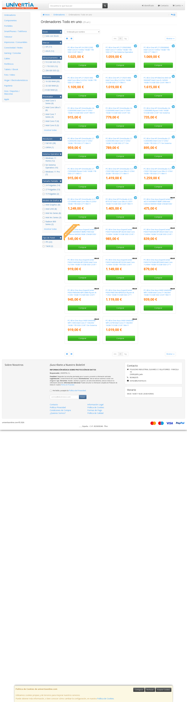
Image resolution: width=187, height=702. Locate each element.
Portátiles (8, 26)
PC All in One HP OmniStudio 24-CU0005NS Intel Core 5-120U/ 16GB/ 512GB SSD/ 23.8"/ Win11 (81, 192)
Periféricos (9, 64)
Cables (7, 58)
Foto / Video (9, 75)
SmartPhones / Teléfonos (15, 31)
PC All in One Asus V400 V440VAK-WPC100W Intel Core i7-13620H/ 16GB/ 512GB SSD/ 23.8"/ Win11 (158, 537)
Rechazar (150, 690)
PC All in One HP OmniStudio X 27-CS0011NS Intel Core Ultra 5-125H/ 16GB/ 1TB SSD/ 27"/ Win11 (158, 307)
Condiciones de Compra (60, 682)
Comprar (82, 92)
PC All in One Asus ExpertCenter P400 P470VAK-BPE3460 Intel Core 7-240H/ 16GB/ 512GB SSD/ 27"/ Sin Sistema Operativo (158, 481)
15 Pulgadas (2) (51, 194)
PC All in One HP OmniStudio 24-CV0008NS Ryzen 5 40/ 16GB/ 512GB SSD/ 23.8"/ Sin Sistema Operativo (157, 193)
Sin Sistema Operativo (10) (50, 166)
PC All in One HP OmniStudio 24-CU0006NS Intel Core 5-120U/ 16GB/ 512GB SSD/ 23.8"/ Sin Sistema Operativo (119, 193)
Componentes (10, 20)
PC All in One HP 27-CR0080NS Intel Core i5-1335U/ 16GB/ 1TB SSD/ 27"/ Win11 (157, 77)
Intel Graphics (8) (51, 204)
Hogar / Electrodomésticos (16, 80)
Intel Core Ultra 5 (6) (51, 108)
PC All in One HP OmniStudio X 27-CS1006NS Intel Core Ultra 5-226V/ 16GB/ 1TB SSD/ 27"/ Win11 (82, 364)
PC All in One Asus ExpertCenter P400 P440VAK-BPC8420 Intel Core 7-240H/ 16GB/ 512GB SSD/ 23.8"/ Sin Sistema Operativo (158, 423)
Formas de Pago (94, 682)
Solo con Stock (51, 36)
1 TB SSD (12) (50, 66)
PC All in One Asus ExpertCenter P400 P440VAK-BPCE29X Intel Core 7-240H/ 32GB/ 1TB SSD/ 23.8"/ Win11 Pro (120, 481)
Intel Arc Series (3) (52, 217)
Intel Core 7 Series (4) (49, 115)
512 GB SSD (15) (51, 62)
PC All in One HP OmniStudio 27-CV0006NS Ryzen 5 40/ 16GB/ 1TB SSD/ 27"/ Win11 (82, 307)
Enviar (82, 669)
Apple (6, 99)
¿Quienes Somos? (58, 685)
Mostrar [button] (170, 38)
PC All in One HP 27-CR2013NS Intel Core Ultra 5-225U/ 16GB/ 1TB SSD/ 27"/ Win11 (82, 134)
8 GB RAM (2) (50, 90)
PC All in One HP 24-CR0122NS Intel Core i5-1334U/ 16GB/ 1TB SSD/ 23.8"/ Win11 (81, 77)
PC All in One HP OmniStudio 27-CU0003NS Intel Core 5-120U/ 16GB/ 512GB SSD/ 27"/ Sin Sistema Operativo (119, 251)
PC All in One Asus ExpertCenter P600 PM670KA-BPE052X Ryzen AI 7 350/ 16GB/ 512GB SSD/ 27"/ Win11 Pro (120, 538)
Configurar (139, 690)
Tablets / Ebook (11, 69)
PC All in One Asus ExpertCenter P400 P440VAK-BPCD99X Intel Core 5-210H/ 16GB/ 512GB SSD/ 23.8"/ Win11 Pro (82, 481)
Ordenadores (10, 15)
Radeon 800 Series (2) (49, 223)
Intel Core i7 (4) (51, 121)
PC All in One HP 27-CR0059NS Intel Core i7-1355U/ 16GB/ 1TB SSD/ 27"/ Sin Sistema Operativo (119, 77)
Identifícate (148, 5)
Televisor (8, 36)
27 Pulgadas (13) (51, 189)
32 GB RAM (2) (50, 85)
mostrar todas (50, 130)
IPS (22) (47, 242)
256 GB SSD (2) (51, 70)
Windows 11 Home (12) (49, 159)
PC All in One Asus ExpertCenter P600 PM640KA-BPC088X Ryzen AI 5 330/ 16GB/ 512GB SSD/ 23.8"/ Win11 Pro (82, 538)
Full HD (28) (49, 143)
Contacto (163, 5)
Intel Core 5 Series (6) (49, 102)
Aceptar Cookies (163, 690)
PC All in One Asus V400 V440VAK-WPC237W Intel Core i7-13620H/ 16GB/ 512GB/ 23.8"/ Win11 (120, 595)
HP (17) (47, 47)
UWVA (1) (48, 147)
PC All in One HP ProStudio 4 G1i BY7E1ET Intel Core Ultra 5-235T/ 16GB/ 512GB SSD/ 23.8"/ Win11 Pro (119, 366)
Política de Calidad (95, 685)
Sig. (125, 38)
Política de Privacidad (67, 657)
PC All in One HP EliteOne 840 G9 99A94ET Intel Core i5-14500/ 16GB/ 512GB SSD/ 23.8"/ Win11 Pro (157, 135)
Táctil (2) (48, 246)
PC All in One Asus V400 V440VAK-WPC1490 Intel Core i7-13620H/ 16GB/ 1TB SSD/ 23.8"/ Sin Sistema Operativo (82, 596)
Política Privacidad (58, 679)
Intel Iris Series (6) (52, 213)
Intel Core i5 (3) (51, 125)
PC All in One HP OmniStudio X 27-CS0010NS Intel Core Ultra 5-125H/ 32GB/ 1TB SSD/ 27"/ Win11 (120, 307)
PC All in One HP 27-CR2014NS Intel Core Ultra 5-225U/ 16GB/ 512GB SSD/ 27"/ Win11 (118, 134)
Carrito (178, 5)
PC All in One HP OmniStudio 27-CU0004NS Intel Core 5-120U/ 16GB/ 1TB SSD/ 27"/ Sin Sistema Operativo (157, 251)
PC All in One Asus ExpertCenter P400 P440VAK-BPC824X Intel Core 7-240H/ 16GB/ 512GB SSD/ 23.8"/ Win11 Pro (120, 423)
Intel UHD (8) (50, 209)
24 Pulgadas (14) (51, 185)
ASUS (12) (48, 51)
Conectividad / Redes (13, 47)
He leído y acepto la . (69, 663)
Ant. (115, 38)
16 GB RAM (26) (51, 81)
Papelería (8, 85)
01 (120, 38)
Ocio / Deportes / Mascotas (12, 92)
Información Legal (95, 676)
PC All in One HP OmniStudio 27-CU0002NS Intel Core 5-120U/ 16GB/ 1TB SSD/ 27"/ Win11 (81, 249)
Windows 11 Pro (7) (51, 173)
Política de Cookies (105, 698)
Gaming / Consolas (12, 53)
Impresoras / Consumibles (15, 42)
